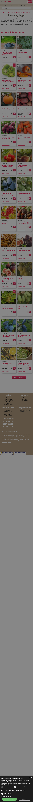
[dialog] (16, 789)
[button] (16, 796)
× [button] (31, 777)
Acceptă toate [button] (9, 799)
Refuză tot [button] (24, 799)
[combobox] (29, 777)
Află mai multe (7, 784)
